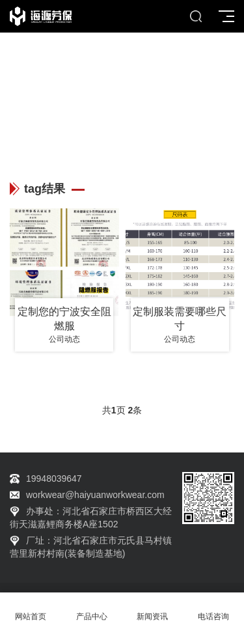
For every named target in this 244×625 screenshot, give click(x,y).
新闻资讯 (152, 609)
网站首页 (30, 609)
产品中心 (91, 609)
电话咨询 (213, 609)
